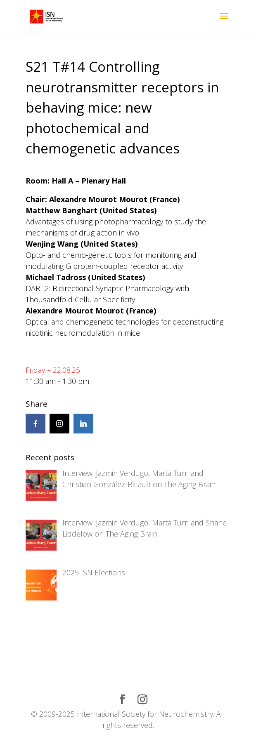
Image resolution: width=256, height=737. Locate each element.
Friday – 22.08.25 (53, 370)
